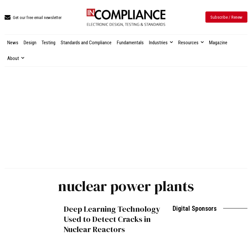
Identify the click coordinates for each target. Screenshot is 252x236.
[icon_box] (33, 17)
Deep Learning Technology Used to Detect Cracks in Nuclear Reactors (112, 219)
